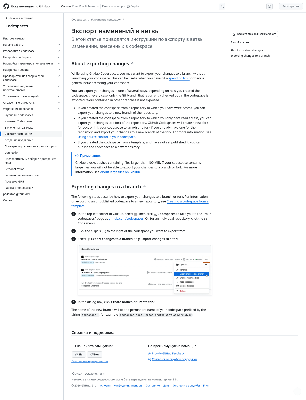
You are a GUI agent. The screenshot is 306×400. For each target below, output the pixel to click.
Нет (94, 354)
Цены (166, 385)
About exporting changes (102, 63)
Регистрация (291, 6)
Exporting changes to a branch (108, 186)
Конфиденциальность (128, 385)
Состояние (153, 385)
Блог (206, 385)
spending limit (179, 78)
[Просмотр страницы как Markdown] (254, 34)
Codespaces (16, 26)
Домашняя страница (19, 18)
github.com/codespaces (126, 218)
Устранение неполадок (106, 19)
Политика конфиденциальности (89, 361)
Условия (105, 385)
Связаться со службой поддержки (172, 359)
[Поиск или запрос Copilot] (163, 6)
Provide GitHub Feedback (166, 353)
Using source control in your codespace (106, 137)
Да (79, 354)
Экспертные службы (186, 385)
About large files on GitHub (120, 172)
